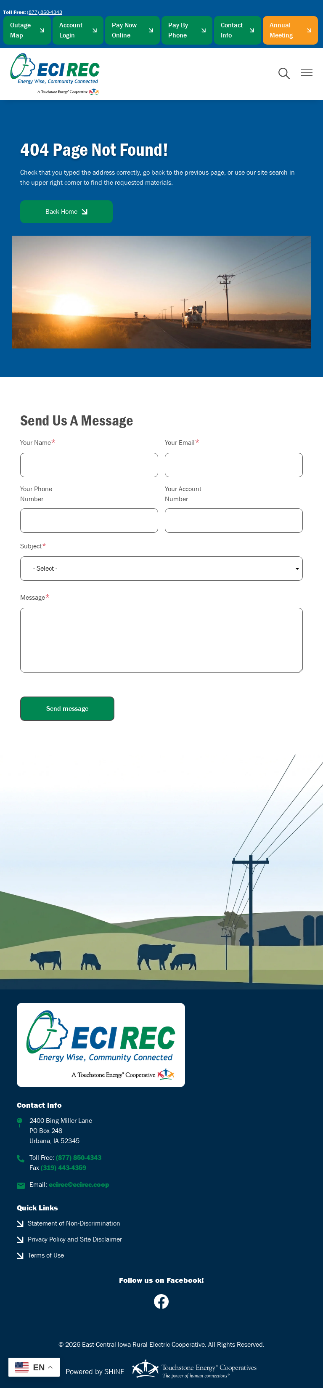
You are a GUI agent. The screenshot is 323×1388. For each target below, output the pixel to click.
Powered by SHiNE (95, 1372)
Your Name (35, 442)
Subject (31, 546)
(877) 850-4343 (44, 12)
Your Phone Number (36, 493)
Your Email (180, 442)
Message (32, 597)
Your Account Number (183, 493)
